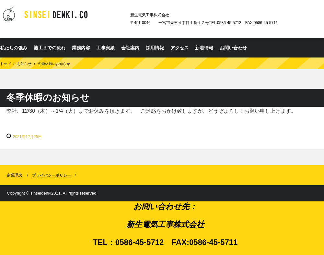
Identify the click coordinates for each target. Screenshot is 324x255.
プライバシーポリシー (51, 175)
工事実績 (106, 47)
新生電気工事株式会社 (62, 15)
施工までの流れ (49, 47)
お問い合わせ (233, 47)
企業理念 (14, 175)
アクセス (179, 47)
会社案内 (130, 47)
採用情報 (155, 47)
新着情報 (204, 47)
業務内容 (81, 47)
